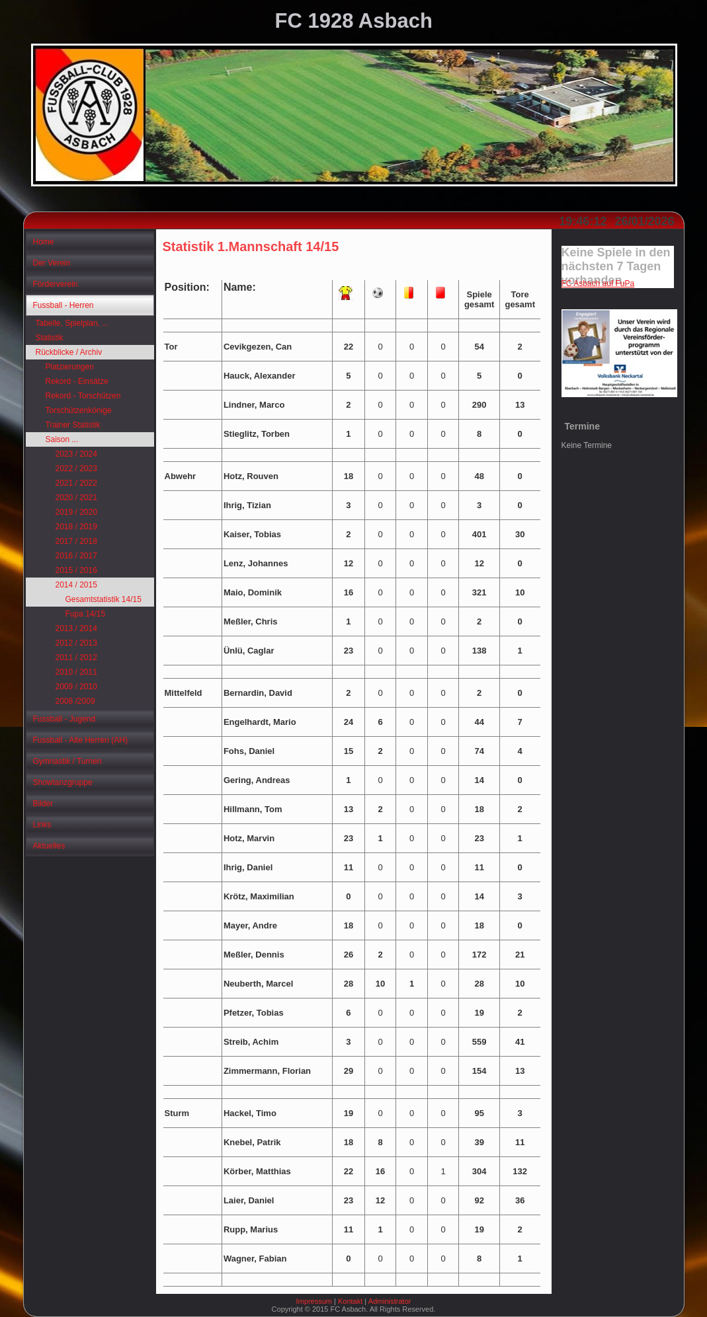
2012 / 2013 (76, 643)
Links (42, 824)
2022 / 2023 (76, 468)
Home (43, 241)
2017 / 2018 (76, 541)
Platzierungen (70, 366)
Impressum (314, 1301)
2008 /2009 (75, 701)
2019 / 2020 (76, 512)
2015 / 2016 (76, 570)
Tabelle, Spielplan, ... (72, 323)
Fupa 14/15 (85, 614)
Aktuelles (49, 845)
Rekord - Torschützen (83, 395)
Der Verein (52, 263)
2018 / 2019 (76, 526)
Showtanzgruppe (63, 782)
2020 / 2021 (76, 497)
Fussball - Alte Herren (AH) (80, 740)
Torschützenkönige (79, 410)
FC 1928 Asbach (354, 20)
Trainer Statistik (73, 425)
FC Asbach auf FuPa (598, 283)
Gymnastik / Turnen (67, 761)
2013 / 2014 (76, 628)
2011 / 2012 (76, 657)
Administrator (389, 1301)
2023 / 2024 (76, 454)
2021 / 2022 (76, 483)
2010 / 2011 (76, 672)
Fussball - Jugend (64, 719)
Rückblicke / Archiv (69, 352)
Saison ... (62, 439)
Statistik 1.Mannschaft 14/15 (251, 246)
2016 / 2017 (76, 555)
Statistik (49, 337)
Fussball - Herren (63, 305)
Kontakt (350, 1301)
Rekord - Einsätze (77, 381)
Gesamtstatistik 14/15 (103, 599)
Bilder (43, 803)
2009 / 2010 (76, 686)
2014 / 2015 (76, 584)
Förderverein (55, 284)
